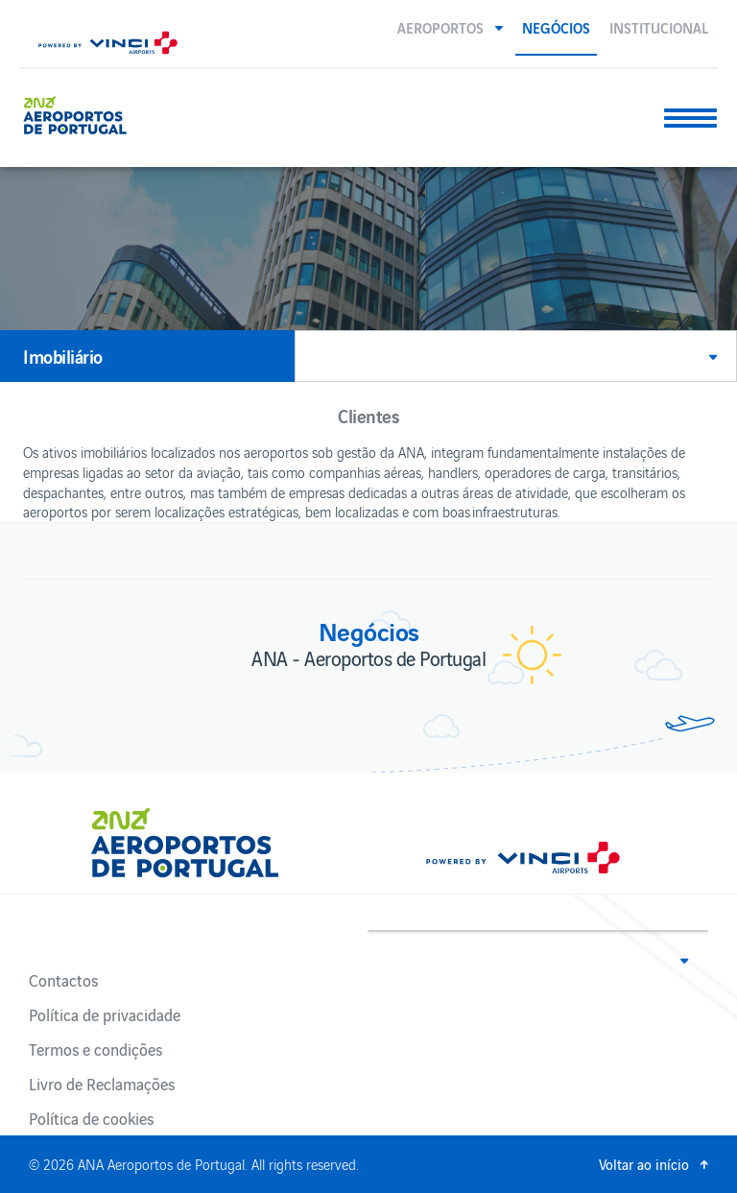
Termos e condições (95, 1049)
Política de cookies (91, 1118)
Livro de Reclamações (102, 1083)
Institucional (658, 26)
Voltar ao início (644, 1164)
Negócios (556, 26)
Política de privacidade (104, 1014)
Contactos (63, 979)
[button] (450, 26)
